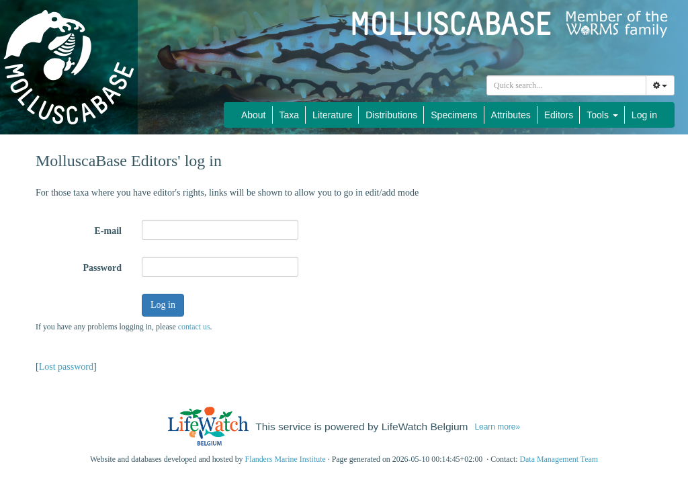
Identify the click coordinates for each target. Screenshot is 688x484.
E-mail (108, 231)
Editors (559, 115)
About (253, 115)
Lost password (66, 367)
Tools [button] (602, 115)
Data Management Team (558, 459)
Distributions (391, 115)
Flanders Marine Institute (285, 459)
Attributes (511, 115)
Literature (332, 115)
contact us (194, 326)
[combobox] (566, 85)
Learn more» (497, 427)
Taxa (290, 115)
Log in (644, 115)
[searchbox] (568, 85)
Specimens (454, 115)
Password (102, 268)
